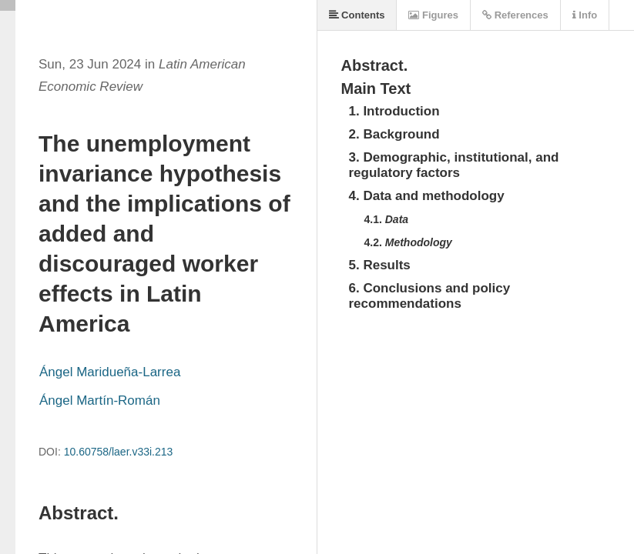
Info (584, 15)
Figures (433, 15)
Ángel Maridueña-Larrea (109, 372)
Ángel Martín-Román (99, 400)
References (515, 15)
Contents (357, 15)
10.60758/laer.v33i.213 (118, 452)
